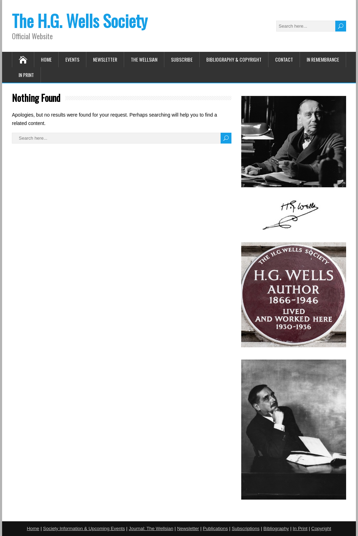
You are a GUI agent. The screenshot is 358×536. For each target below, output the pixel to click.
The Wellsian (144, 59)
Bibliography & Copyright (234, 59)
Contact (284, 59)
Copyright (321, 528)
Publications (215, 528)
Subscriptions (246, 528)
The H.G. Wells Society (80, 20)
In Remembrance (323, 59)
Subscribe (182, 59)
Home (46, 59)
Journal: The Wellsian (151, 528)
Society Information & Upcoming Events (84, 528)
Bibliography (276, 528)
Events (72, 59)
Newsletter (105, 59)
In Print (26, 74)
